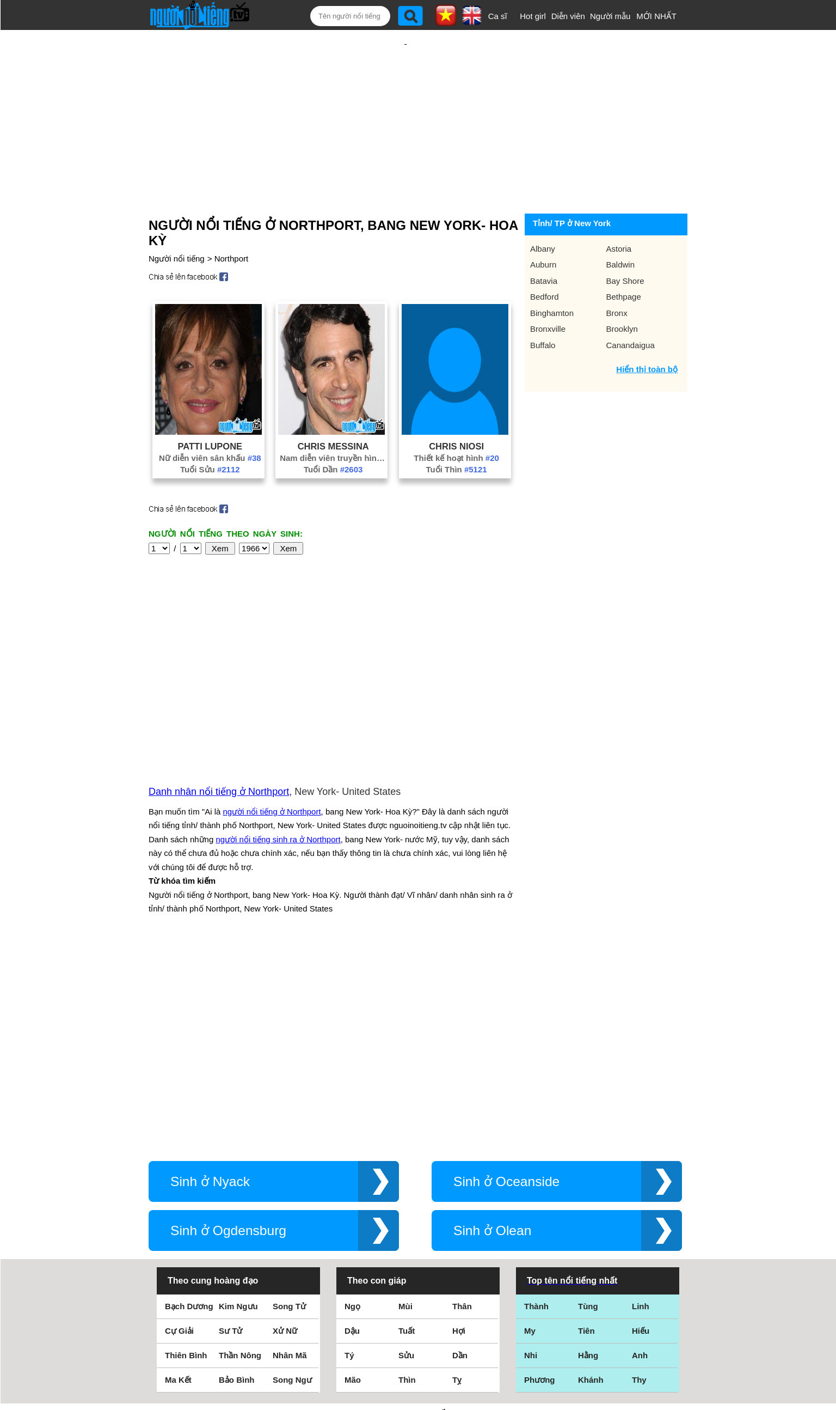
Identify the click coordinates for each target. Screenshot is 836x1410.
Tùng (588, 1107)
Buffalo (542, 309)
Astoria (619, 213)
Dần (460, 1156)
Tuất (406, 1131)
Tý (349, 1156)
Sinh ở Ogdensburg (228, 1031)
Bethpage (623, 261)
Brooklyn (622, 293)
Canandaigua (630, 309)
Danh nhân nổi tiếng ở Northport (219, 674)
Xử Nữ (285, 1131)
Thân (462, 1107)
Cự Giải (179, 1131)
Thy (639, 1181)
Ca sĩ (497, 16)
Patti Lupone (210, 411)
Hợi (458, 1131)
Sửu (406, 1156)
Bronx (617, 277)
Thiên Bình (186, 1156)
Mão (353, 1181)
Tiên (586, 1131)
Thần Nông (240, 1156)
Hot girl (533, 16)
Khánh (591, 1181)
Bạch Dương (189, 1107)
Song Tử (289, 1107)
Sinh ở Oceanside (506, 982)
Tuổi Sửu (210, 434)
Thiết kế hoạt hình (456, 422)
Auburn (543, 229)
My (530, 1131)
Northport (231, 223)
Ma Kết (178, 1181)
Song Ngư (292, 1181)
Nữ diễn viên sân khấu (210, 422)
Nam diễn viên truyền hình (333, 422)
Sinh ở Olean (492, 1031)
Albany (542, 213)
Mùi (405, 1107)
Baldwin (620, 229)
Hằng (588, 1156)
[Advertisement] (405, 102)
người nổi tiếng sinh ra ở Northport (278, 722)
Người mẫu (610, 16)
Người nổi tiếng (177, 223)
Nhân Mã (290, 1156)
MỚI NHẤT (656, 16)
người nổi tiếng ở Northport (272, 694)
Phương (539, 1181)
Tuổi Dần (333, 434)
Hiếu (640, 1131)
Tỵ (457, 1181)
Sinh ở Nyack (210, 982)
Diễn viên (568, 16)
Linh (640, 1107)
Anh (640, 1156)
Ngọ (352, 1107)
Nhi (530, 1156)
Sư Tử (230, 1131)
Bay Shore (625, 245)
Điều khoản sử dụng (417, 1292)
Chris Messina (333, 411)
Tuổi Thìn (456, 434)
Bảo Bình (237, 1181)
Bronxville (547, 293)
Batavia (543, 245)
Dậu (352, 1131)
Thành (536, 1107)
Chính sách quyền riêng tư (418, 1349)
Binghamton (552, 277)
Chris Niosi (456, 411)
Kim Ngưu (238, 1107)
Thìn (407, 1181)
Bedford (544, 261)
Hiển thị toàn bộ (647, 333)
